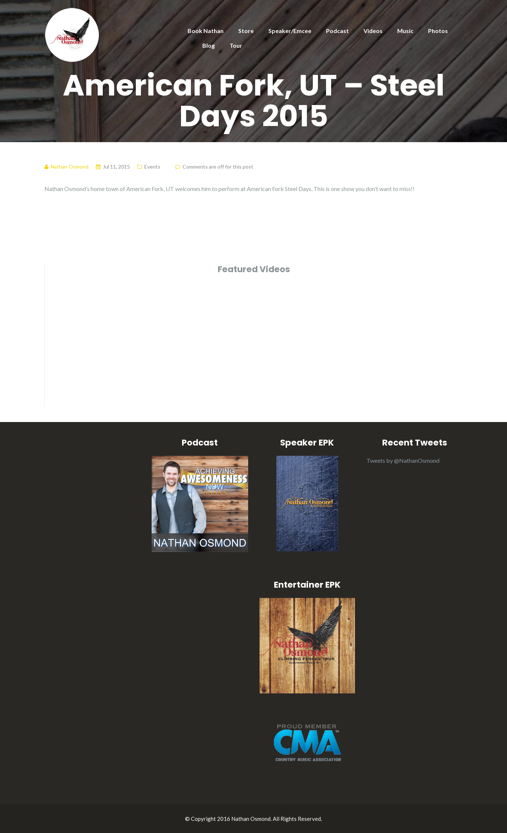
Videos (373, 30)
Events (152, 166)
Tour (235, 45)
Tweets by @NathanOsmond (402, 460)
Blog (208, 45)
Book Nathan (206, 30)
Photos (438, 30)
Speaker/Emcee (289, 30)
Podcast (337, 30)
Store (246, 30)
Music (405, 30)
